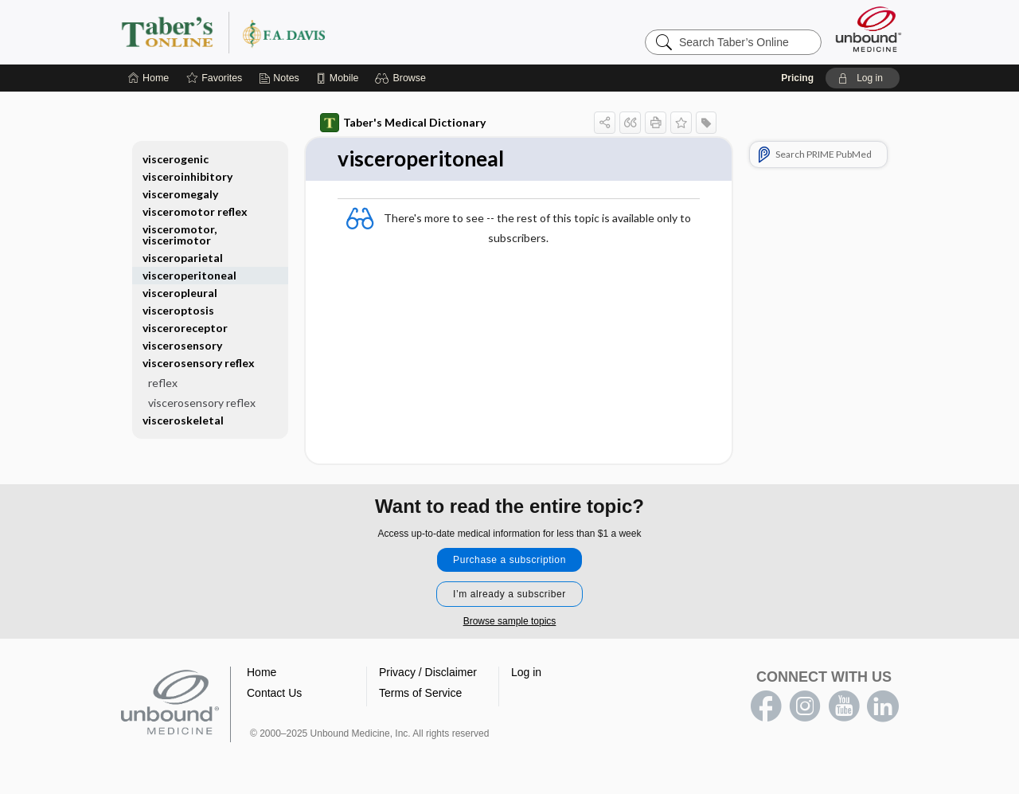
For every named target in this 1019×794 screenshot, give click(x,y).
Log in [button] (526, 672)
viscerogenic (176, 159)
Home (261, 672)
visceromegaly (180, 194)
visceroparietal (183, 257)
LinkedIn (883, 706)
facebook (766, 706)
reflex (163, 382)
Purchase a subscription (509, 559)
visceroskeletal (183, 420)
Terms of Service (420, 692)
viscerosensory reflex (199, 363)
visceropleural (180, 292)
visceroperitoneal (189, 275)
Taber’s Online (318, 32)
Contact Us (274, 692)
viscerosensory (182, 345)
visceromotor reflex (195, 211)
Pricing (797, 78)
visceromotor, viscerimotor (180, 234)
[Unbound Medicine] (869, 29)
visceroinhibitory (187, 176)
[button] (402, 78)
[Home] (148, 78)
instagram (805, 706)
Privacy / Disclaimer (428, 672)
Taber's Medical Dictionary (403, 122)
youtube (844, 706)
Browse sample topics (509, 621)
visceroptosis (178, 310)
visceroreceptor (185, 327)
